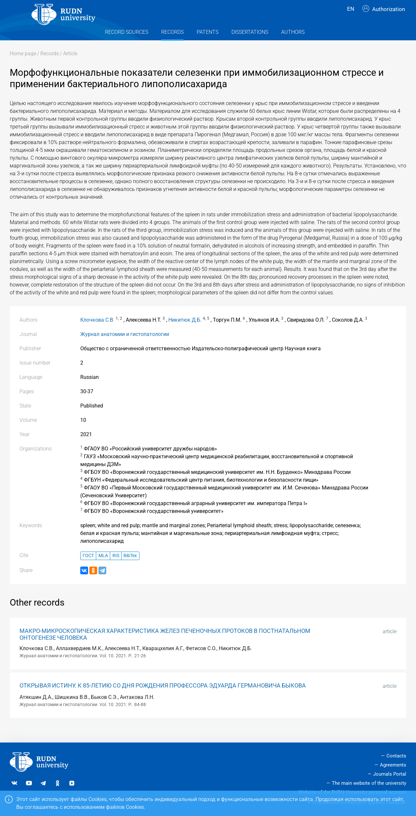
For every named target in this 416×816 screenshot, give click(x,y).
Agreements (393, 765)
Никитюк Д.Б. (185, 331)
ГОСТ (88, 567)
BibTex (130, 567)
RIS (115, 567)
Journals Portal (389, 774)
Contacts (396, 756)
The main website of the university (369, 783)
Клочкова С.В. (97, 331)
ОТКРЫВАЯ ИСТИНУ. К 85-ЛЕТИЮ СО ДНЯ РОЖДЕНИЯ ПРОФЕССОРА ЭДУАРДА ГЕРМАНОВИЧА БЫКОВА (163, 697)
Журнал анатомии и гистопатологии (124, 345)
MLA (103, 567)
